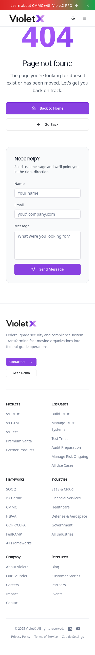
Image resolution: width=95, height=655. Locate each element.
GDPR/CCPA (16, 525)
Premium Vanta (19, 441)
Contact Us (21, 362)
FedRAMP (14, 534)
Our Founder (16, 576)
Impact (12, 593)
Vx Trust (13, 414)
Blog (55, 566)
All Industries (62, 534)
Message (21, 225)
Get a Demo (21, 373)
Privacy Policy (20, 637)
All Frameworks (19, 543)
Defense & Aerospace (69, 516)
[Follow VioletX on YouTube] (78, 629)
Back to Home (47, 108)
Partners (59, 584)
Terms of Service (46, 637)
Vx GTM (12, 422)
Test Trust (60, 438)
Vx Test (12, 431)
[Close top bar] (88, 6)
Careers (12, 584)
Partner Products (20, 449)
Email (19, 204)
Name (19, 183)
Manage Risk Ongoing (70, 456)
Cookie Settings (73, 637)
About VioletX (17, 566)
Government (62, 525)
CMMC (11, 507)
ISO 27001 (14, 498)
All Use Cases (62, 465)
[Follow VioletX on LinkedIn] (70, 629)
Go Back (47, 124)
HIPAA (11, 516)
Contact (12, 602)
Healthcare (61, 507)
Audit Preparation (66, 447)
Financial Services (66, 498)
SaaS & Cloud (63, 489)
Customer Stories (66, 576)
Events (57, 593)
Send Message (47, 269)
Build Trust (61, 414)
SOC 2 (11, 489)
